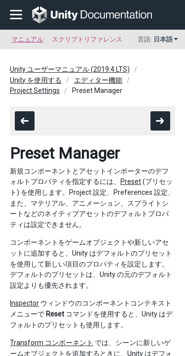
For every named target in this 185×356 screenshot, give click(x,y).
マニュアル (27, 39)
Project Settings (35, 90)
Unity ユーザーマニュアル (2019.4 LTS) (70, 69)
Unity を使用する (36, 80)
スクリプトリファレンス (87, 39)
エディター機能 (98, 80)
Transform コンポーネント (51, 343)
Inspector (24, 303)
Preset (130, 181)
